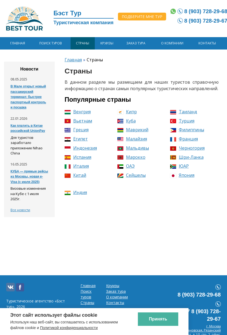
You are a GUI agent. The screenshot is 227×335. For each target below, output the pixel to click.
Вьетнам (78, 121)
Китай (75, 175)
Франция (184, 139)
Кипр (127, 112)
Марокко (131, 157)
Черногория (187, 148)
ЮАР (179, 166)
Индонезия (81, 148)
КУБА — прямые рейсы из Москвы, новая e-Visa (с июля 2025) (29, 177)
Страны (82, 43)
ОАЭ (126, 166)
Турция (182, 121)
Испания (78, 157)
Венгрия (78, 112)
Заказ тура (135, 43)
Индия (76, 192)
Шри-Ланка (187, 157)
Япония (182, 175)
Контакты (207, 43)
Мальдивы (133, 148)
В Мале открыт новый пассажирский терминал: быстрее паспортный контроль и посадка (28, 96)
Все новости (20, 210)
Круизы (106, 43)
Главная (17, 43)
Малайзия (132, 139)
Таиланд (183, 112)
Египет (76, 139)
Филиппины (187, 130)
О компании (172, 43)
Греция (77, 130)
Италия (77, 166)
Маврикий (132, 130)
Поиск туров (50, 43)
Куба (126, 121)
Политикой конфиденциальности (69, 328)
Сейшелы (131, 175)
